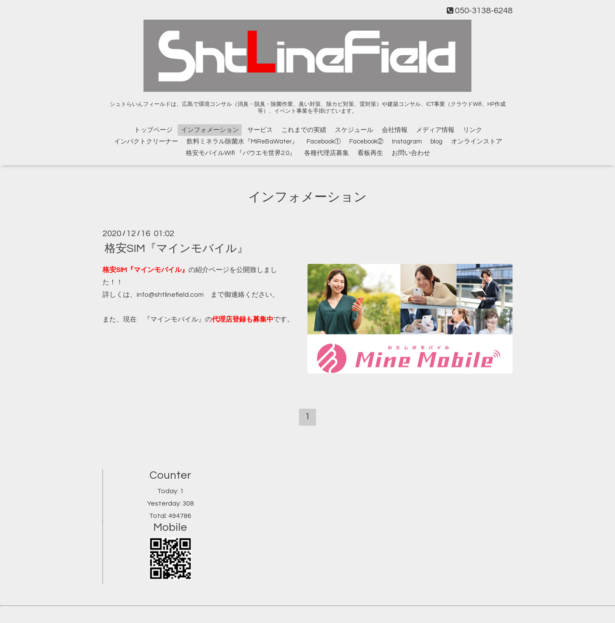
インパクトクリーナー (146, 141)
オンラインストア (476, 141)
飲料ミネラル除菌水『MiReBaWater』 (242, 141)
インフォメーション (210, 130)
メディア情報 (435, 130)
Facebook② (366, 141)
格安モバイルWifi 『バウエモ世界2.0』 (241, 153)
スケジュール (354, 130)
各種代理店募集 (326, 153)
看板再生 (370, 153)
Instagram (407, 141)
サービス (260, 130)
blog (436, 141)
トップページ (153, 130)
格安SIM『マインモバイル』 (176, 248)
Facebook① (324, 141)
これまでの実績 (303, 130)
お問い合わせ (411, 153)
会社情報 (394, 130)
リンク (472, 130)
